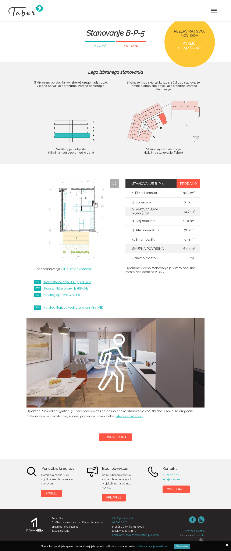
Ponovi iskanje (116, 437)
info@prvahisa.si (173, 479)
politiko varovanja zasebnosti (152, 546)
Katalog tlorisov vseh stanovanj (73, 308)
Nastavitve (182, 546)
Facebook (192, 519)
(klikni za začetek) (129, 416)
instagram (201, 519)
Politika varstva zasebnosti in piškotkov (135, 535)
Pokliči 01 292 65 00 (188, 45)
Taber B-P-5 (115, 363)
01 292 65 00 (171, 475)
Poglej (51, 493)
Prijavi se (113, 497)
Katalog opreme (61, 295)
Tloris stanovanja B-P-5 (67, 282)
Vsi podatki (176, 489)
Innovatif (199, 535)
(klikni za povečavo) (76, 269)
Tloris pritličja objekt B (66, 288)
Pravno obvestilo (195, 531)
